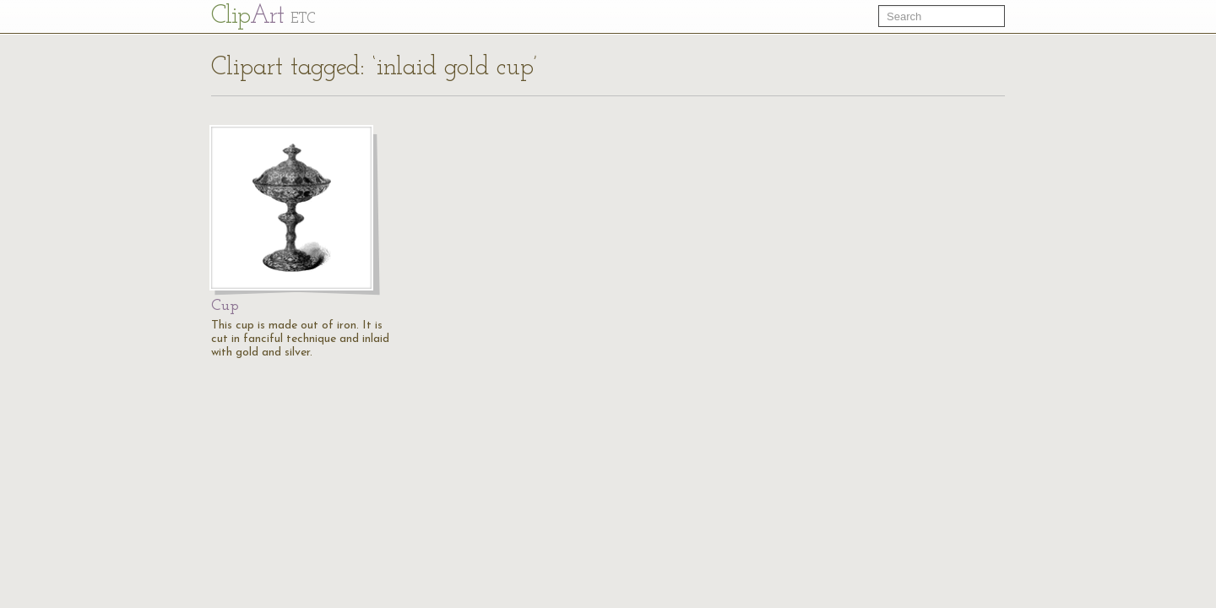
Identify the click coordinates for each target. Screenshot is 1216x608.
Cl (263, 16)
